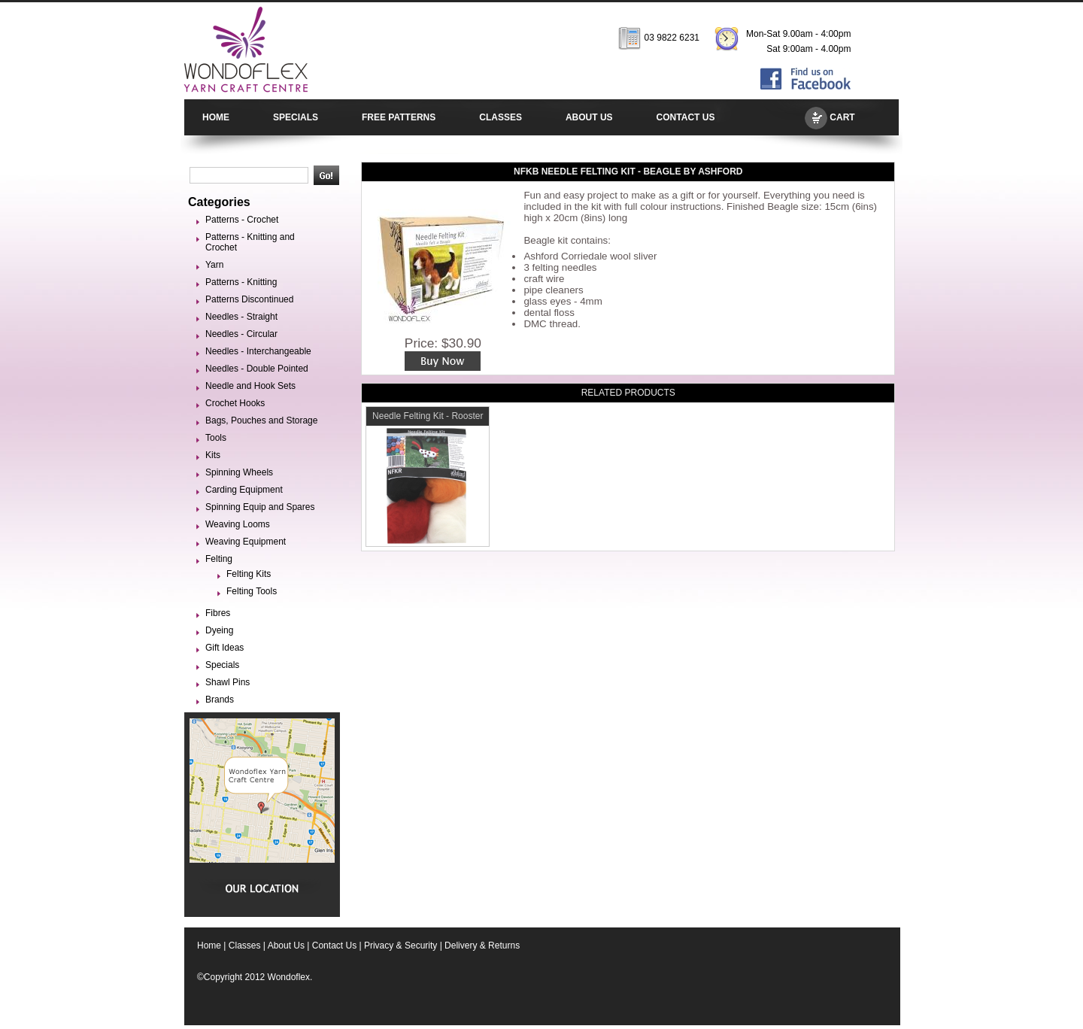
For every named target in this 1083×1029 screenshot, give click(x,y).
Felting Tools (251, 591)
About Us (286, 945)
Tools (215, 438)
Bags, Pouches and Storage (261, 420)
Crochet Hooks (235, 403)
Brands (219, 699)
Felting (218, 559)
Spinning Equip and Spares (259, 507)
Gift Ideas (224, 647)
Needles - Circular (241, 334)
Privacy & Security (400, 945)
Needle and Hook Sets (250, 386)
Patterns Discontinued (249, 299)
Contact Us (334, 945)
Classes (245, 945)
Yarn (214, 265)
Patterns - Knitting (241, 282)
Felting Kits (248, 574)
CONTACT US (686, 117)
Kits (212, 455)
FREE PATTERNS (398, 117)
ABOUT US (589, 117)
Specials (222, 665)
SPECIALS (295, 117)
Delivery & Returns (482, 945)
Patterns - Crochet (241, 219)
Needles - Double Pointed (256, 368)
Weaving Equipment (245, 541)
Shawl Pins (227, 682)
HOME (215, 117)
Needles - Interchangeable (258, 351)
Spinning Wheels (239, 472)
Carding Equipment (244, 489)
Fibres (217, 613)
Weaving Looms (237, 524)
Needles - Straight (241, 316)
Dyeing (219, 630)
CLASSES (500, 117)
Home (209, 945)
